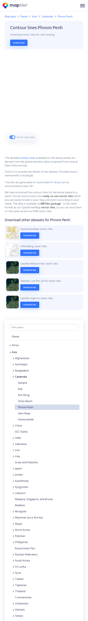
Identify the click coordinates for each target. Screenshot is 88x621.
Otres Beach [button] (25, 401)
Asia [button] (14, 352)
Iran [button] (17, 450)
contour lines (27, 158)
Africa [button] (15, 345)
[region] (44, 98)
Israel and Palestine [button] (26, 462)
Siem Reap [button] (24, 413)
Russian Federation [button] (26, 554)
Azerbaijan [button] (21, 364)
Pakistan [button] (20, 536)
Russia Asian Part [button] (25, 548)
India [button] (18, 437)
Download (19, 42)
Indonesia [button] (21, 444)
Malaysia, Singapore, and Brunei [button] (34, 499)
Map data (10, 16)
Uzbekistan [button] (21, 603)
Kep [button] (20, 389)
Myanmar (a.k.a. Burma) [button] (29, 517)
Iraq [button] (17, 456)
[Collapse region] (10, 352)
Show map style (26, 137)
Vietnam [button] (20, 609)
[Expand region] (10, 345)
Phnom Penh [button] (25, 407)
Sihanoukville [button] (26, 419)
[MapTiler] (15, 5)
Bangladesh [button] (22, 370)
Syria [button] (18, 572)
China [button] (18, 425)
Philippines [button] (21, 542)
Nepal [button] (18, 523)
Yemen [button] (19, 616)
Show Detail (29, 235)
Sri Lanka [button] (20, 566)
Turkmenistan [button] (23, 597)
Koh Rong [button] (24, 395)
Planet (24, 16)
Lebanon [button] (20, 493)
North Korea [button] (22, 530)
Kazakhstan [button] (22, 481)
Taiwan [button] (19, 579)
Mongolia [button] (20, 511)
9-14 (53, 182)
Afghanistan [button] (22, 358)
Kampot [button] (22, 383)
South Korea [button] (22, 560)
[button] (82, 6)
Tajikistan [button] (21, 585)
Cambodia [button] (21, 376)
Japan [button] (18, 468)
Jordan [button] (19, 474)
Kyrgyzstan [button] (21, 487)
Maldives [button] (20, 505)
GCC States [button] (21, 431)
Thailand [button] (20, 591)
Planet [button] (15, 336)
